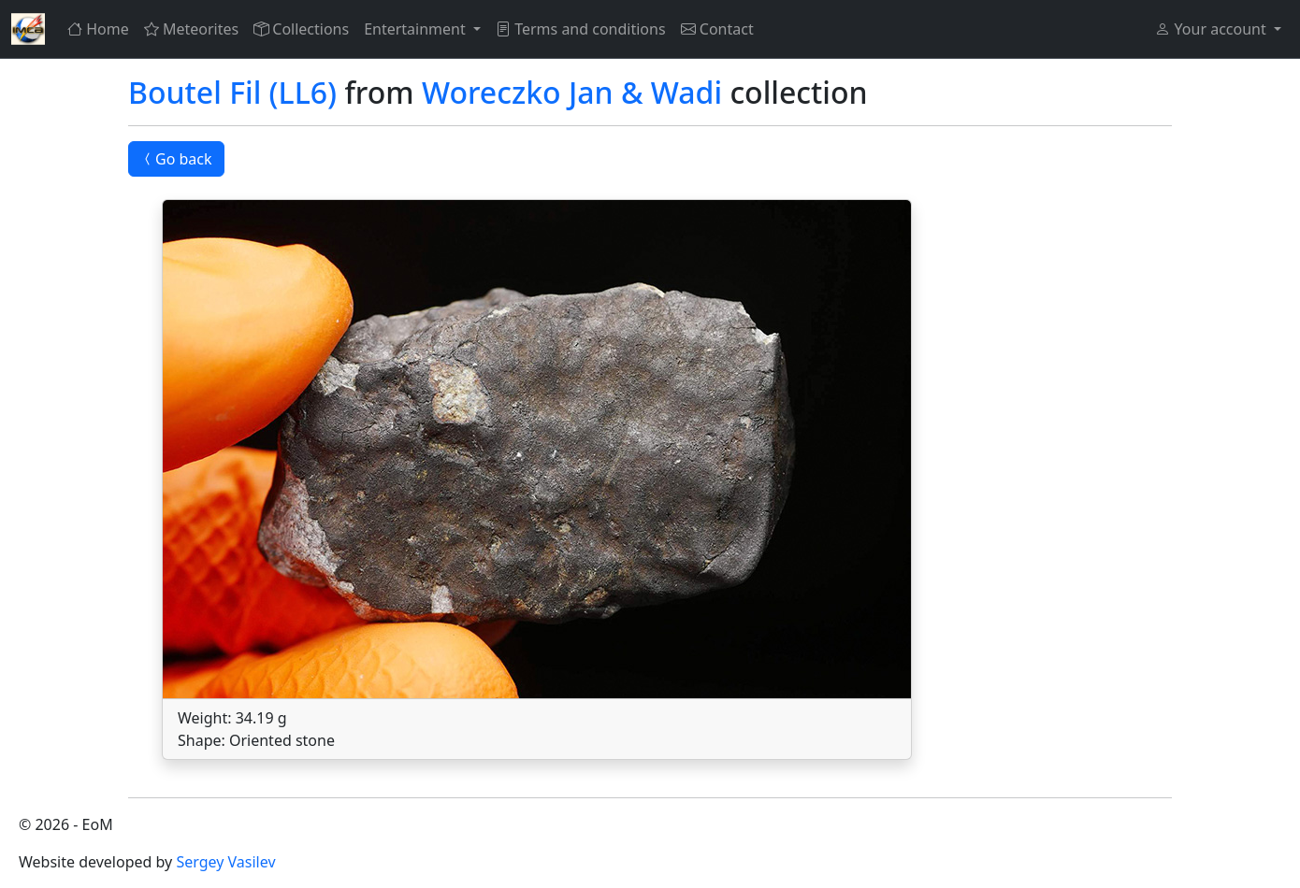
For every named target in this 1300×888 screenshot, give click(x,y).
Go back (176, 159)
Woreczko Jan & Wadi (572, 92)
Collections (301, 29)
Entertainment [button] (416, 29)
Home (98, 29)
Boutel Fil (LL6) (232, 92)
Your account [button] (1212, 29)
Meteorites (191, 29)
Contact (717, 29)
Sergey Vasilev (225, 862)
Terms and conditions (581, 29)
